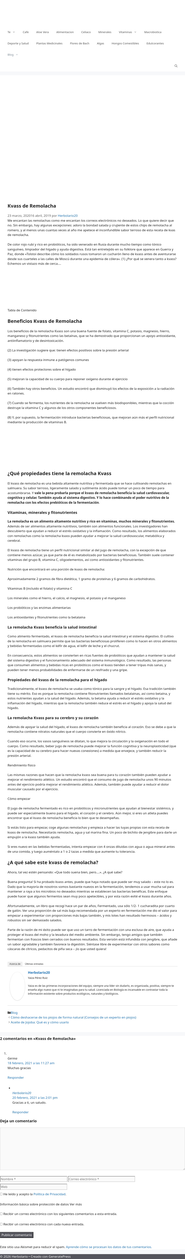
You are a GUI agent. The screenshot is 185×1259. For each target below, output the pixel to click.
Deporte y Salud (18, 43)
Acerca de (15, 963)
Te (13, 32)
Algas (100, 43)
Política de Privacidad (49, 1194)
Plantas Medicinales (49, 43)
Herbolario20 (39, 972)
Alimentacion (65, 32)
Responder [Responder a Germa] (16, 1077)
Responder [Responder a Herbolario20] (20, 1112)
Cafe (26, 32)
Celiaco (86, 32)
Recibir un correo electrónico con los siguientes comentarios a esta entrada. (60, 1214)
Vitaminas (129, 32)
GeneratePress (60, 1256)
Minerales (104, 32)
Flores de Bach (79, 43)
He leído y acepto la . (33, 1194)
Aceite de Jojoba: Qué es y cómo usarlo (40, 1022)
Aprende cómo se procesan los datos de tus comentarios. (109, 1247)
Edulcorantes (155, 43)
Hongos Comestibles (125, 43)
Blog (15, 54)
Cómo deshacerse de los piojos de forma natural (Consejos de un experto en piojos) (73, 1017)
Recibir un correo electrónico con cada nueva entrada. (43, 1224)
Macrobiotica (152, 32)
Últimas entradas (34, 963)
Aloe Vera (42, 32)
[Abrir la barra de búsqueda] (176, 65)
